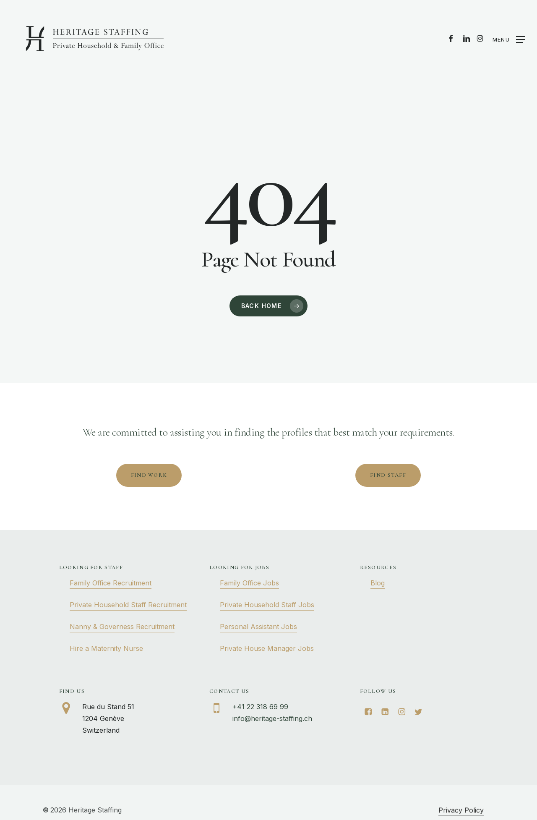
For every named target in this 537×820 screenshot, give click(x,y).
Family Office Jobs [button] (249, 583)
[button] (509, 39)
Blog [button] (377, 583)
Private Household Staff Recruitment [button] (128, 605)
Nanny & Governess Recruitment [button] (122, 626)
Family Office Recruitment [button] (110, 583)
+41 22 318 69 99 (260, 706)
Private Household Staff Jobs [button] (267, 605)
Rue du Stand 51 (108, 706)
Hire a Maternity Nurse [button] (106, 648)
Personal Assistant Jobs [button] (258, 626)
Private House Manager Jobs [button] (267, 648)
